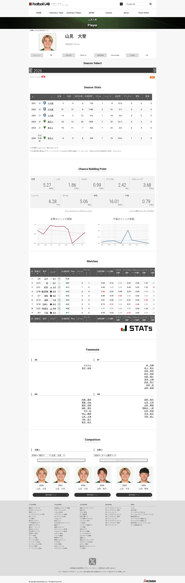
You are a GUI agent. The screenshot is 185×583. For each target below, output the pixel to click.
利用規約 (73, 568)
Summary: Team (56, 13)
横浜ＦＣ (57, 525)
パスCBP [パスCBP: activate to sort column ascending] (109, 272)
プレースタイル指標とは (138, 518)
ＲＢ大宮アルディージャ (62, 523)
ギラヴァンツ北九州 (86, 542)
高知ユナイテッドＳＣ (87, 540)
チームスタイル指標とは (138, 521)
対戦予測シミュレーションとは (141, 523)
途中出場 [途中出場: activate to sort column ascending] (78, 97)
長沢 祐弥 (86, 368)
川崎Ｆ (45, 304)
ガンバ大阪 (32, 535)
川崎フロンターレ (34, 525)
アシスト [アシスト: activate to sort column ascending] (127, 97)
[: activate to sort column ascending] (37, 97)
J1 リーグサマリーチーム (113, 508)
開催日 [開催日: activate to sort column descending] (37, 272)
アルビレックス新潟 (60, 531)
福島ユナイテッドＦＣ (87, 508)
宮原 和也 (149, 371)
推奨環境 (80, 568)
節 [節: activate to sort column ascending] (32, 272)
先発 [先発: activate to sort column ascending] (69, 97)
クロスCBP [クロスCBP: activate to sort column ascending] (118, 272)
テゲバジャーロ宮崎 (60, 548)
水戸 (46, 279)
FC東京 (45, 308)
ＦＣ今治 (57, 542)
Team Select (143, 13)
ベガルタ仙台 (58, 512)
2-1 (54, 283)
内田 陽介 (149, 377)
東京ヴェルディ (34, 521)
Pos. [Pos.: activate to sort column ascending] (73, 272)
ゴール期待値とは (136, 525)
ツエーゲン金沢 (85, 521)
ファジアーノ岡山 (34, 542)
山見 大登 (149, 402)
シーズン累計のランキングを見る (141, 211)
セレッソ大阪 (33, 538)
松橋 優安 (86, 400)
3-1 (54, 279)
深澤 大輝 (149, 379)
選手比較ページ (51, 495)
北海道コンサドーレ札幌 (62, 508)
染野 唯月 (149, 400)
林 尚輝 (150, 365)
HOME (38, 13)
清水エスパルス (34, 529)
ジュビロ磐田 (58, 535)
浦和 (46, 300)
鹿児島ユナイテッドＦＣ (87, 546)
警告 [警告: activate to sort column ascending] (137, 97)
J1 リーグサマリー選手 (112, 510)
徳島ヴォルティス (60, 540)
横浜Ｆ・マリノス (34, 527)
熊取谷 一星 (148, 408)
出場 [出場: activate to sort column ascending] (59, 97)
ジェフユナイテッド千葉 (36, 514)
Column (108, 13)
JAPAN (91, 13)
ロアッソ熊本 (84, 544)
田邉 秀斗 (149, 382)
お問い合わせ (110, 568)
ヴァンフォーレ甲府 (60, 529)
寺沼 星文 (149, 414)
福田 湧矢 (86, 408)
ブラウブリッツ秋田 (60, 514)
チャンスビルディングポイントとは (78, 211)
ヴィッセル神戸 (34, 540)
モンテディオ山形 (60, 516)
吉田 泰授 (149, 388)
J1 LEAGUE (32, 504)
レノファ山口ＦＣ (85, 533)
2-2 (54, 287)
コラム (133, 508)
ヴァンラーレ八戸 (60, 510)
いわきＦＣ (57, 518)
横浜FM (45, 291)
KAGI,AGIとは (135, 516)
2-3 (54, 291)
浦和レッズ (32, 512)
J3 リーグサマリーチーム (113, 521)
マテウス (87, 365)
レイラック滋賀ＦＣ (86, 525)
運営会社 (102, 568)
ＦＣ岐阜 (82, 523)
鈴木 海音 (149, 374)
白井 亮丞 (149, 411)
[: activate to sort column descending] (32, 97)
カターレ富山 (58, 533)
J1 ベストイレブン (111, 512)
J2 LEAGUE (58, 504)
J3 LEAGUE (83, 504)
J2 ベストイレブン (111, 518)
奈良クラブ (83, 529)
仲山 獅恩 (86, 414)
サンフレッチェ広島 (35, 544)
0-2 (54, 296)
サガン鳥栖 (57, 544)
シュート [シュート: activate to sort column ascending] (108, 97)
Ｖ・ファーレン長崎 (35, 548)
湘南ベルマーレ (59, 527)
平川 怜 (87, 411)
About (126, 13)
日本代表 (133, 510)
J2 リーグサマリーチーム (113, 514)
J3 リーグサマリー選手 (112, 523)
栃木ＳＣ (82, 510)
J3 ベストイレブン (111, 525)
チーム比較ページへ (61, 460)
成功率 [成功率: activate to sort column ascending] (118, 97)
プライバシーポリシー (91, 568)
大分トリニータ (59, 546)
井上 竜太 (149, 368)
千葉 (46, 313)
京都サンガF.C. (33, 533)
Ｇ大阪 (50, 103)
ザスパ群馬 (83, 512)
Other (132, 504)
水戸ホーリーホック (35, 510)
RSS (152, 77)
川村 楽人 (86, 419)
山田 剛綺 (149, 405)
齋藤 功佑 (86, 402)
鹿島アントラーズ (34, 508)
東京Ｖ (50, 122)
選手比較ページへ (123, 460)
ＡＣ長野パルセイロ (86, 518)
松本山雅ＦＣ (84, 516)
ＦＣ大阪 (82, 527)
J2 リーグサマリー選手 (112, 516)
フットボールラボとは (138, 512)
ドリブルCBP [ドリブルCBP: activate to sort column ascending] (127, 272)
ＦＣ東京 (31, 518)
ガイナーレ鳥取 (85, 531)
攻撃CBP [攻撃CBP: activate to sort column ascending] (101, 272)
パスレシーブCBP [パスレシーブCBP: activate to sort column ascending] (135, 272)
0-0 (54, 308)
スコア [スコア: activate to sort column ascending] (53, 272)
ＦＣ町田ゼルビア (34, 523)
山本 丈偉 (86, 417)
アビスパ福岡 (33, 546)
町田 (46, 287)
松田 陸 (150, 385)
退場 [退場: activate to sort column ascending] (147, 97)
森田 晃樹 (86, 405)
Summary (108, 504)
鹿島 (46, 296)
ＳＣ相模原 (83, 514)
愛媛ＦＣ (82, 538)
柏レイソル (32, 516)
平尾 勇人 (149, 417)
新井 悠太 (86, 422)
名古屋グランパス (34, 531)
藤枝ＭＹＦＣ (58, 538)
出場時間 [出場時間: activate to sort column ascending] (88, 97)
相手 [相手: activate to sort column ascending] (45, 272)
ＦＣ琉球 (82, 548)
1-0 (54, 300)
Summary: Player (73, 13)
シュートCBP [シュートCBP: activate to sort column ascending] (144, 272)
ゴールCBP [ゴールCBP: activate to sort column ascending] (153, 272)
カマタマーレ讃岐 (85, 535)
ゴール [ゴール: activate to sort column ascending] (98, 97)
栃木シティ (57, 521)
